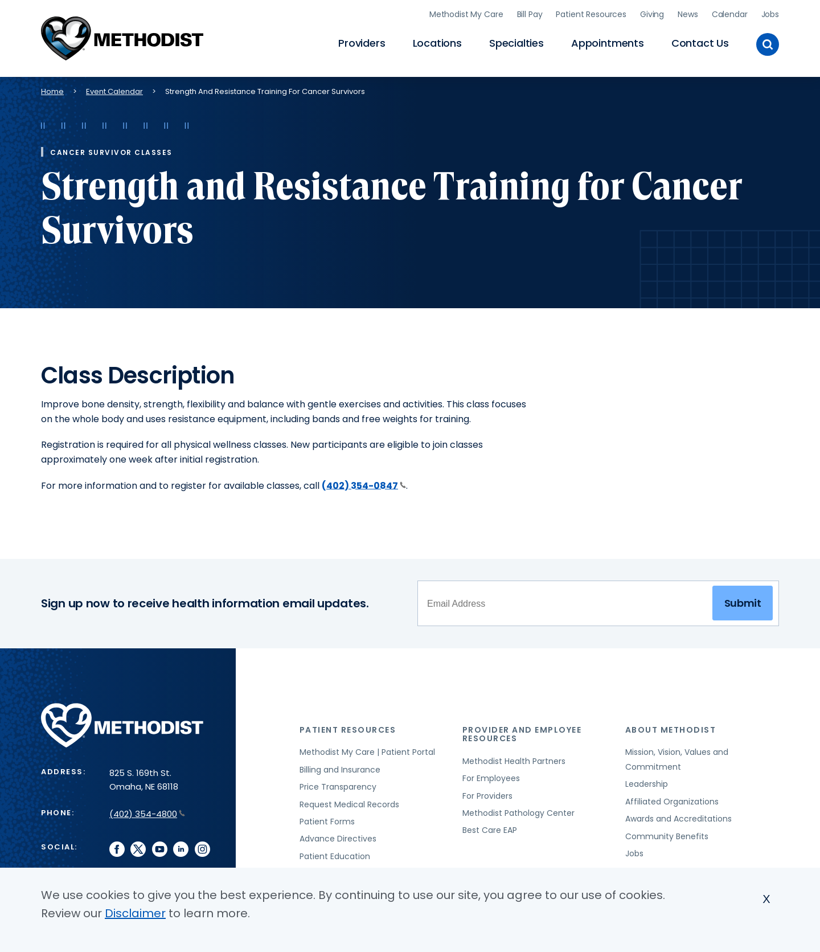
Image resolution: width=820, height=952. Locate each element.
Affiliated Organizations (672, 801)
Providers (361, 43)
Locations (437, 43)
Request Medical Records (349, 804)
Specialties (516, 43)
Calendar (730, 14)
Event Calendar (114, 91)
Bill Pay (530, 14)
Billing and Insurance (340, 769)
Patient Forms (327, 821)
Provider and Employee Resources (522, 734)
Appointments (607, 43)
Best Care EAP (489, 830)
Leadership (646, 784)
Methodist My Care (466, 14)
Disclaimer (135, 913)
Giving (652, 14)
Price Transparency (338, 786)
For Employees (491, 778)
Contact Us (700, 43)
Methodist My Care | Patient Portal (367, 752)
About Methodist (670, 730)
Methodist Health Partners (513, 761)
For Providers (487, 796)
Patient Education (335, 856)
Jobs (770, 14)
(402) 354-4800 (147, 814)
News (688, 14)
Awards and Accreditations (678, 818)
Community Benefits (666, 836)
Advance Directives (338, 838)
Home (52, 91)
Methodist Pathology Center (518, 813)
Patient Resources (591, 14)
